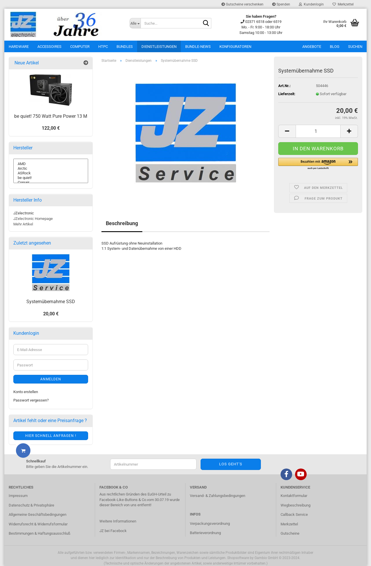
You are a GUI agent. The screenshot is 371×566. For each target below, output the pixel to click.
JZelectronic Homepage (33, 218)
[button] (318, 164)
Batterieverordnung (205, 533)
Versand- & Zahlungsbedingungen (217, 495)
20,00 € (51, 314)
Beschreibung (122, 223)
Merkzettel (343, 4)
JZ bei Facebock (113, 531)
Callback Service (294, 514)
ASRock (50, 173)
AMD (50, 164)
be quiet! (50, 178)
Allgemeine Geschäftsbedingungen (37, 514)
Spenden (281, 4)
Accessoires (49, 46)
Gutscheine (290, 533)
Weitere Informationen (117, 521)
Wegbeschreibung (295, 505)
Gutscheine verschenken (242, 4)
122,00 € (51, 128)
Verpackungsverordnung (210, 523)
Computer (80, 46)
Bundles (125, 46)
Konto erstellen (25, 392)
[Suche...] (135, 23)
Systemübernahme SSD (50, 301)
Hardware (19, 46)
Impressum (18, 495)
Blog (334, 46)
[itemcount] (318, 131)
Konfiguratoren (235, 46)
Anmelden (50, 379)
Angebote (311, 46)
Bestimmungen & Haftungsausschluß (39, 533)
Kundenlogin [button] (311, 4)
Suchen (355, 46)
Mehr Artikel (23, 224)
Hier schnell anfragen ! (50, 436)
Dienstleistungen (159, 46)
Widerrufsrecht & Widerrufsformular (38, 524)
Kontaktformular (294, 495)
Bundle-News (198, 46)
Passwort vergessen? (31, 400)
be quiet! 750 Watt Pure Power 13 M (50, 116)
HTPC (103, 46)
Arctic (50, 168)
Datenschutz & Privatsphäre (31, 505)
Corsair (50, 182)
